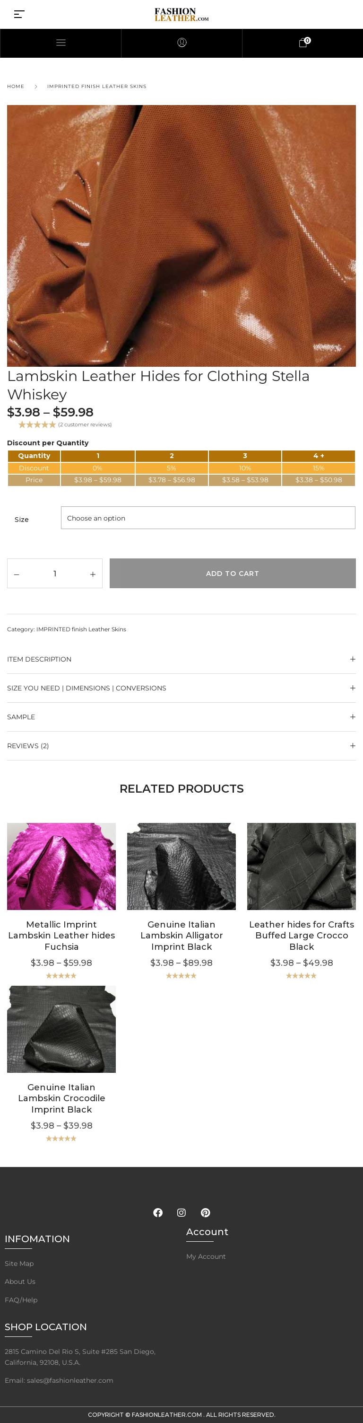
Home (16, 86)
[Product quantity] (55, 573)
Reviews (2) (28, 746)
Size (22, 519)
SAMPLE (21, 717)
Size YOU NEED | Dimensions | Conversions (86, 688)
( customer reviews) (85, 424)
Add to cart (232, 573)
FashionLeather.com (167, 1414)
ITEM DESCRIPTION (39, 659)
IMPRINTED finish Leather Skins (97, 86)
